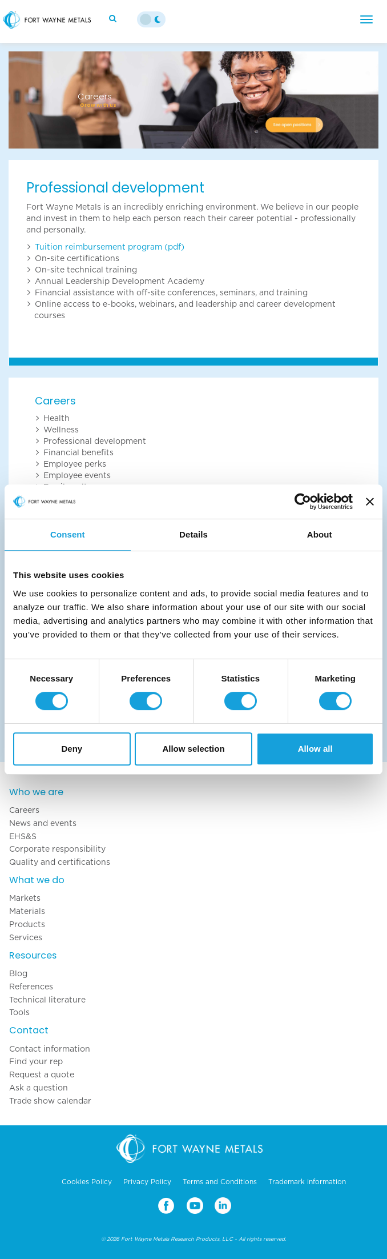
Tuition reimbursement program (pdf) (109, 246)
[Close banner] (370, 502)
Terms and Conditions (220, 1182)
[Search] (114, 18)
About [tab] (319, 534)
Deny (71, 748)
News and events (42, 823)
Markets (25, 898)
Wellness (61, 429)
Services (25, 937)
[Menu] (366, 19)
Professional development (94, 441)
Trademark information (307, 1182)
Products (27, 924)
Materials (27, 911)
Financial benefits (78, 452)
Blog (18, 973)
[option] (193, 100)
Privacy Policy (147, 1182)
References (31, 986)
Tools (19, 1012)
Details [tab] (193, 534)
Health (56, 418)
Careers (55, 401)
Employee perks (74, 463)
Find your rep (36, 1061)
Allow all (315, 748)
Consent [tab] (67, 534)
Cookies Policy (87, 1182)
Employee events (77, 475)
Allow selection (193, 748)
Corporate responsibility (57, 848)
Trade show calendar (50, 1100)
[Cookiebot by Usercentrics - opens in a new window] (303, 501)
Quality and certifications (59, 862)
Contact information (49, 1048)
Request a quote (41, 1074)
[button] (36, 100)
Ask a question (38, 1087)
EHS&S (23, 836)
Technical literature (47, 999)
